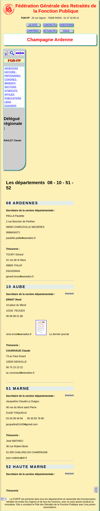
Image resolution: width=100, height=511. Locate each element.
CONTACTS (49, 24)
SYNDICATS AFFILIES (11, 92)
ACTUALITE (49, 30)
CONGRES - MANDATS (11, 81)
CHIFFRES (33, 30)
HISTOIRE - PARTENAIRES (13, 74)
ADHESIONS (11, 68)
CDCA (66, 30)
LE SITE (33, 24)
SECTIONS (10, 87)
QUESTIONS (66, 24)
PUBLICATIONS (13, 98)
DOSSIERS (10, 105)
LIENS (8, 102)
